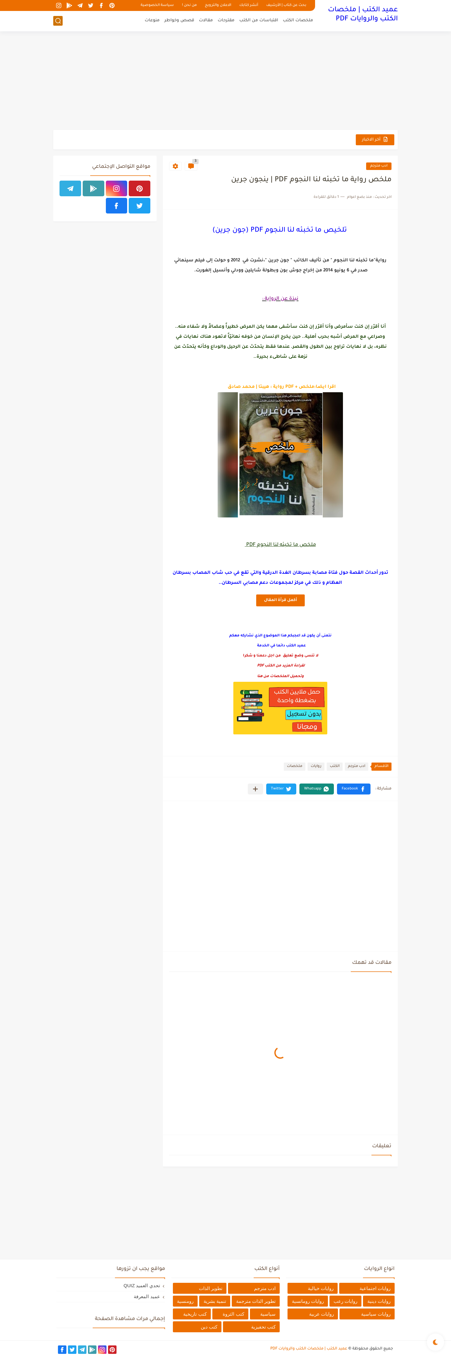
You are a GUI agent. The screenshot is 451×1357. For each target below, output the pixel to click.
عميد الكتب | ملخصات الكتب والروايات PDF (363, 15)
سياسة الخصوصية (157, 5)
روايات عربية (321, 1314)
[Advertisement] (225, 81)
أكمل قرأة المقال (280, 600)
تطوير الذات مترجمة (256, 1301)
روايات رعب (345, 1301)
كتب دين (209, 1326)
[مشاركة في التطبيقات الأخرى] (255, 789)
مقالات (206, 20)
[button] (354, 789)
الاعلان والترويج (218, 5)
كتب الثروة (233, 1314)
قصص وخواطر (179, 20)
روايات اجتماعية (375, 1288)
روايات (316, 766)
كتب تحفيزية (263, 1326)
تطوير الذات (210, 1288)
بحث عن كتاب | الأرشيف (286, 5)
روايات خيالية (321, 1288)
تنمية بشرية (215, 1301)
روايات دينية (379, 1301)
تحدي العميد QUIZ (141, 1285)
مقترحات (226, 20)
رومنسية (185, 1301)
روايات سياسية (376, 1314)
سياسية (268, 1314)
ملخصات (294, 766)
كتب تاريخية (194, 1314)
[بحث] (58, 21)
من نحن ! (189, 5)
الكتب (335, 766)
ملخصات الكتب (298, 20)
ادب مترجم (378, 166)
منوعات (152, 20)
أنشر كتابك (248, 5)
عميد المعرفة (147, 1296)
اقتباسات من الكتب (258, 20)
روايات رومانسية (308, 1301)
